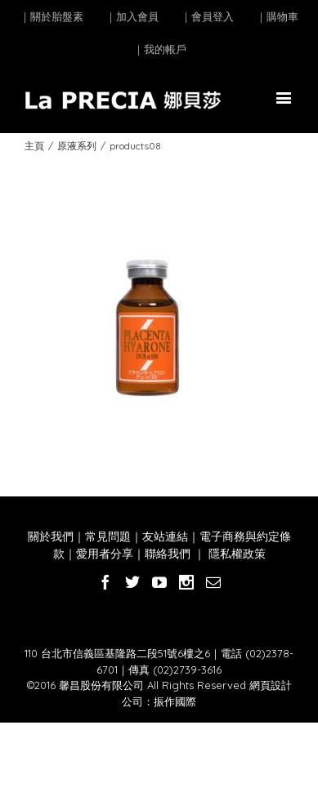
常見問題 (108, 536)
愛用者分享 (104, 553)
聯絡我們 (167, 553)
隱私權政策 (235, 553)
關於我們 (51, 536)
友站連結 (165, 536)
